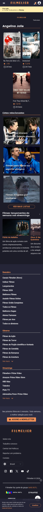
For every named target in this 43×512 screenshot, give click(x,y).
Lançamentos (8, 286)
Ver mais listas (21, 207)
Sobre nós (7, 439)
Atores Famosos (9, 315)
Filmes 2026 (8, 290)
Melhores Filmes (9, 294)
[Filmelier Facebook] (11, 471)
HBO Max (6, 382)
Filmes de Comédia (10, 349)
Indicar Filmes (8, 282)
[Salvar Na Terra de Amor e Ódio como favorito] (19, 32)
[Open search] (37, 498)
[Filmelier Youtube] (22, 471)
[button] (20, 464)
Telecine (6, 386)
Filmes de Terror (9, 340)
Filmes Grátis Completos (13, 303)
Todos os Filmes (9, 307)
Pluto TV (6, 390)
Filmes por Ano (9, 319)
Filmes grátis (5, 8)
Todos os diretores (10, 324)
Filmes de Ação (9, 336)
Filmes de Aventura (11, 357)
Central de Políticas (7, 508)
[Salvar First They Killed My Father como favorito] (28, 72)
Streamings (7, 368)
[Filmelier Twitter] (17, 471)
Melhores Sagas (9, 311)
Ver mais (8, 361)
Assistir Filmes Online (12, 299)
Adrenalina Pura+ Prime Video (15, 394)
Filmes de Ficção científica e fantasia (18, 344)
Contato (6, 458)
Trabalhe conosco (10, 443)
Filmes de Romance (11, 353)
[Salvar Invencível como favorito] (38, 32)
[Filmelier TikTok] (28, 471)
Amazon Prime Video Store (14, 377)
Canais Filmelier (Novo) (12, 278)
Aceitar (35, 505)
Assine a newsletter (21, 419)
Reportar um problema (12, 453)
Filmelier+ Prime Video (12, 373)
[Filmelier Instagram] (5, 471)
